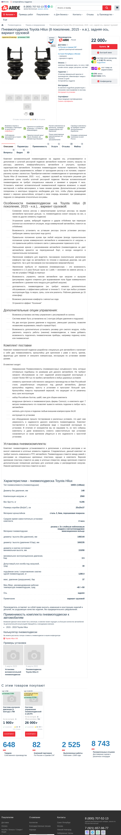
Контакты (78, 15)
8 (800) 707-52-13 (34, 6)
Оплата (4, 826)
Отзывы (90, 15)
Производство (105, 15)
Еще (5, 20)
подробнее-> (9, 131)
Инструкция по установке (66, 92)
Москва (60, 826)
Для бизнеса (61, 15)
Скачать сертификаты (65, 101)
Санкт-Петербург (64, 822)
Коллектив (33, 822)
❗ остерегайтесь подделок (21, 2)
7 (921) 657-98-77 (96, 828)
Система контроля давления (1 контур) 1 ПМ (11, 709)
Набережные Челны (65, 833)
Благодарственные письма (40, 826)
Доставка (5, 822)
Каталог (9, 15)
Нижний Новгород (64, 830)
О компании (34, 817)
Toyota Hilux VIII (11, 638)
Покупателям (43, 15)
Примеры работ (26, 15)
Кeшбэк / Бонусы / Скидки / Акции (12, 831)
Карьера (32, 830)
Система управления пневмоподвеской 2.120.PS (33, 710)
